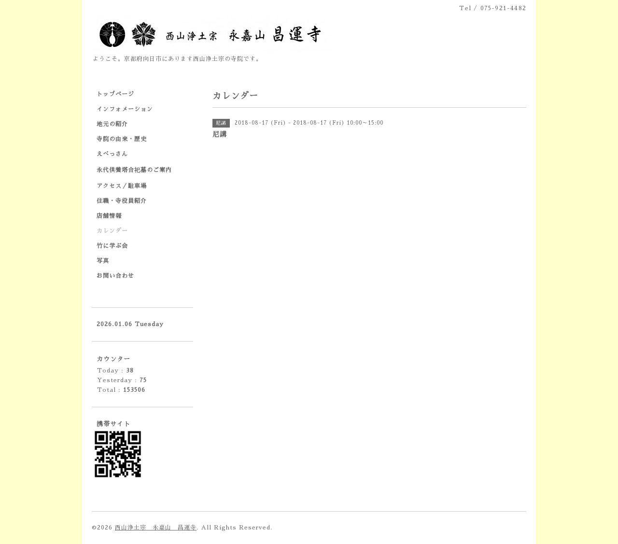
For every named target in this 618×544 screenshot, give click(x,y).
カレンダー (112, 231)
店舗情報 (109, 216)
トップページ (115, 94)
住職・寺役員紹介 (122, 201)
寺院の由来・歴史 (122, 139)
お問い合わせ (115, 276)
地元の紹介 (112, 124)
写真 (103, 261)
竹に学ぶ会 (112, 246)
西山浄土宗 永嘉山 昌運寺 (156, 527)
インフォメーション (125, 109)
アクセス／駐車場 (122, 186)
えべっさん (112, 154)
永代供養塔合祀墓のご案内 (134, 170)
